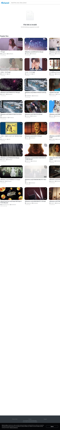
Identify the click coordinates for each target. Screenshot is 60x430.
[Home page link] (5, 3)
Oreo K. (51, 161)
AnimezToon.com (4, 204)
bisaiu (51, 116)
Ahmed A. (52, 94)
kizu (26, 182)
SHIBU (2, 181)
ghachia (51, 181)
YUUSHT (2, 94)
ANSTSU (27, 161)
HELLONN (51, 139)
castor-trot (3, 74)
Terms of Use (14, 419)
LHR (8, 74)
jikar (26, 137)
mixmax (51, 74)
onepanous (28, 203)
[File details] (11, 44)
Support (45, 419)
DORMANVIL (28, 95)
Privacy (30, 419)
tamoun (51, 53)
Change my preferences (14, 427)
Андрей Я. (3, 53)
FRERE (27, 53)
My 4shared (10, 53)
